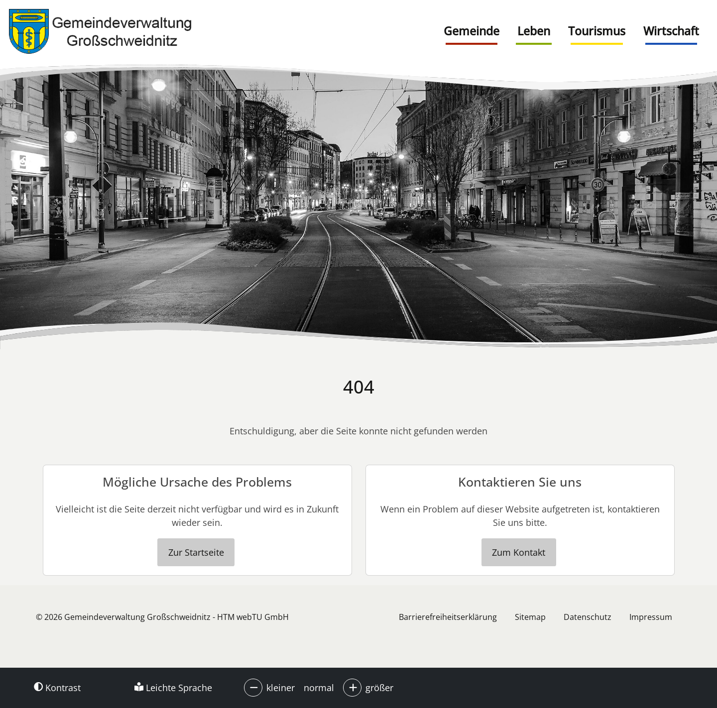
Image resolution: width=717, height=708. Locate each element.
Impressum (650, 616)
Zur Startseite (196, 552)
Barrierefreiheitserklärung (448, 616)
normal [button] (319, 688)
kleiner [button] (280, 688)
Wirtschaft (671, 31)
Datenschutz (587, 616)
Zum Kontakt (518, 552)
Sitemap (530, 616)
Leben (533, 31)
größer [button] (379, 688)
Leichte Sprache (173, 688)
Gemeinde (471, 31)
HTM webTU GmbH (253, 616)
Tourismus (596, 31)
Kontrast (57, 688)
